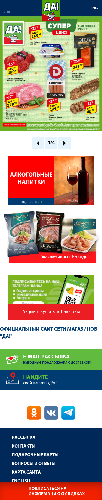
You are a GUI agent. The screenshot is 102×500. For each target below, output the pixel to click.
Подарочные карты (35, 455)
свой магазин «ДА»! (62, 377)
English (21, 481)
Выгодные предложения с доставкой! (62, 357)
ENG (94, 8)
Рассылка (23, 437)
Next (64, 143)
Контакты (23, 446)
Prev (38, 143)
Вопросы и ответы (33, 463)
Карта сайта (26, 472)
